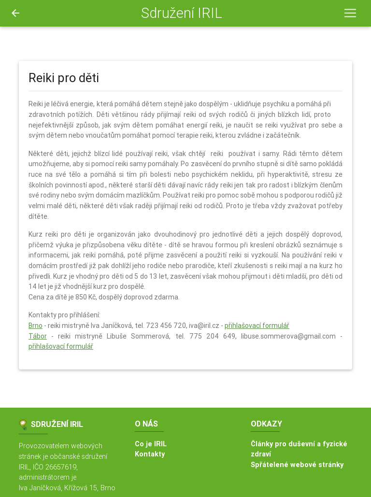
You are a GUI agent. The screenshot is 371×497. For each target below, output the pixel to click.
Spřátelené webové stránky (297, 464)
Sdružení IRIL (181, 13)
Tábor (38, 336)
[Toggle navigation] (350, 13)
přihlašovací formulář (257, 325)
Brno (36, 325)
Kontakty (150, 454)
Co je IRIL (151, 444)
